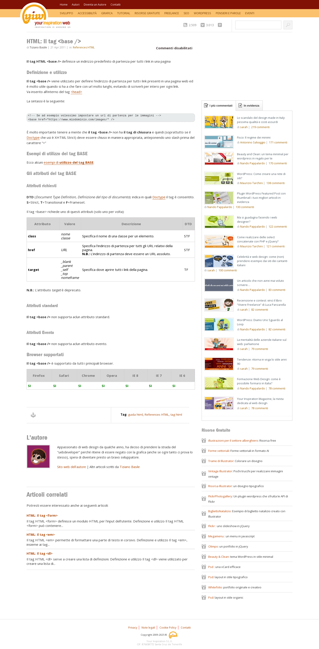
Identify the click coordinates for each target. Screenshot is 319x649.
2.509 (192, 25)
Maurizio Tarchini (251, 183)
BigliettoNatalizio (219, 511)
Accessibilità (87, 13)
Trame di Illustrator (220, 461)
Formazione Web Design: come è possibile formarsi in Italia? (259, 381)
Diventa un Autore (95, 4)
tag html (176, 415)
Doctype (33, 137)
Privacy (132, 627)
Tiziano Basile (38, 47)
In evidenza (251, 105)
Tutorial (123, 13)
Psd (211, 567)
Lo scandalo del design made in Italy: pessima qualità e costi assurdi (261, 120)
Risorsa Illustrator (220, 486)
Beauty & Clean (218, 557)
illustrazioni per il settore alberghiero (233, 441)
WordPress (202, 13)
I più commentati (221, 105)
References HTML (84, 47)
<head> (76, 91)
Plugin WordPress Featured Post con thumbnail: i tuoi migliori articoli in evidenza (261, 197)
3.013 (210, 25)
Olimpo (213, 546)
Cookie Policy (168, 627)
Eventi (249, 13)
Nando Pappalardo (252, 163)
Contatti (116, 4)
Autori (76, 4)
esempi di (68, 162)
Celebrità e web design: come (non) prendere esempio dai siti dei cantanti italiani (262, 261)
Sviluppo (66, 13)
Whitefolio (215, 587)
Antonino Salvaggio (252, 142)
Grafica (107, 13)
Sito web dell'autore (71, 467)
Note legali (148, 627)
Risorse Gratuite (147, 13)
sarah (244, 127)
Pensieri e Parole (228, 13)
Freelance (171, 13)
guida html (135, 415)
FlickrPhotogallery (220, 496)
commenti (260, 127)
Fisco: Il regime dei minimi (253, 137)
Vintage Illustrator (220, 471)
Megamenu (216, 536)
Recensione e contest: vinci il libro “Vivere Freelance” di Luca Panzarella (261, 302)
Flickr (212, 526)
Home (64, 4)
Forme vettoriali (218, 451)
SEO (186, 13)
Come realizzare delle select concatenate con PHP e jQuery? (257, 239)
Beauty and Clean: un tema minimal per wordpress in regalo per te (262, 156)
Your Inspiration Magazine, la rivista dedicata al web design (260, 401)
